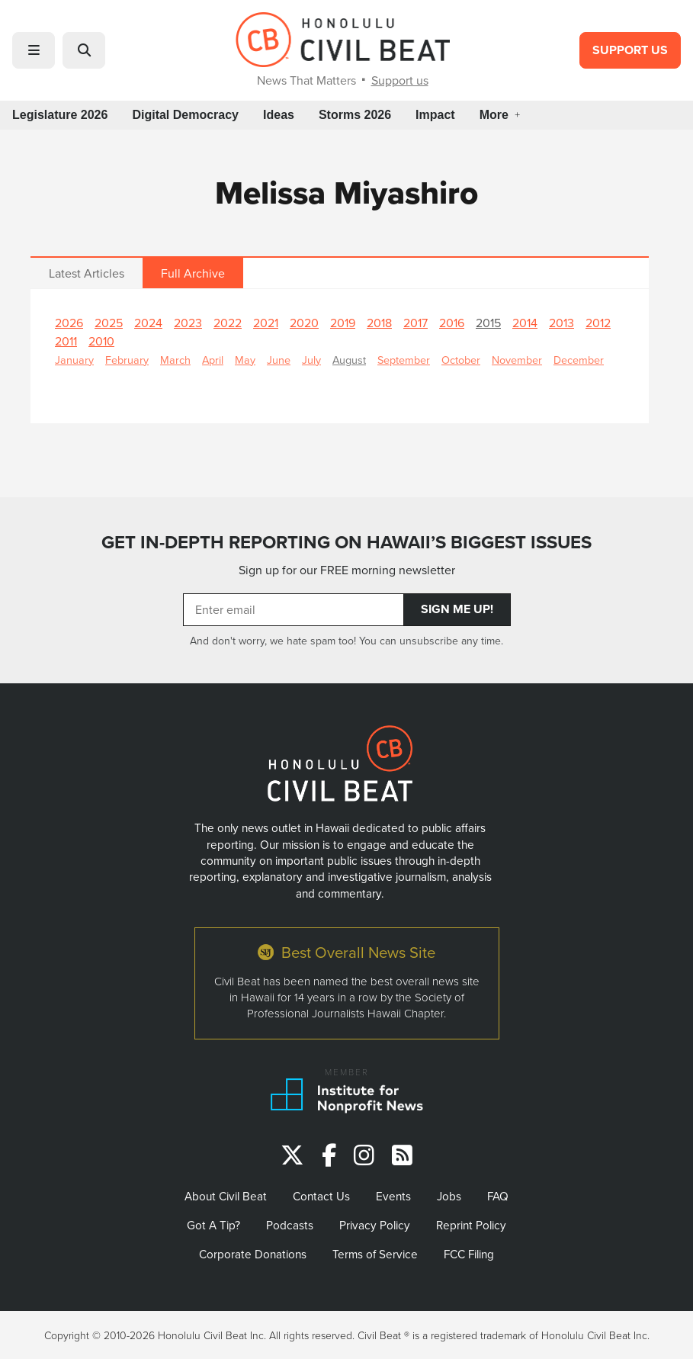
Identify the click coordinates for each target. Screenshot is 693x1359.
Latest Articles (86, 273)
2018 (379, 322)
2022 (227, 322)
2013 (561, 322)
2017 (415, 322)
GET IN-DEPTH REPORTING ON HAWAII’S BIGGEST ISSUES (346, 542)
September (403, 360)
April (212, 360)
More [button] (500, 114)
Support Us (630, 50)
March (175, 360)
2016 (451, 322)
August (349, 360)
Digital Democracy (185, 114)
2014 (524, 322)
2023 (188, 322)
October (460, 360)
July (311, 360)
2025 (109, 322)
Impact (435, 114)
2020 (304, 322)
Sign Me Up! (457, 609)
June (278, 360)
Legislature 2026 (59, 114)
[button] (33, 50)
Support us (399, 80)
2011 (66, 341)
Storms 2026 (355, 114)
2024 (148, 322)
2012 (598, 322)
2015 (488, 322)
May (245, 360)
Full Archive (193, 273)
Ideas (278, 114)
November (517, 360)
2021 (265, 322)
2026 (69, 322)
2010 (101, 341)
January (74, 360)
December (578, 360)
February (127, 360)
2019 (342, 322)
